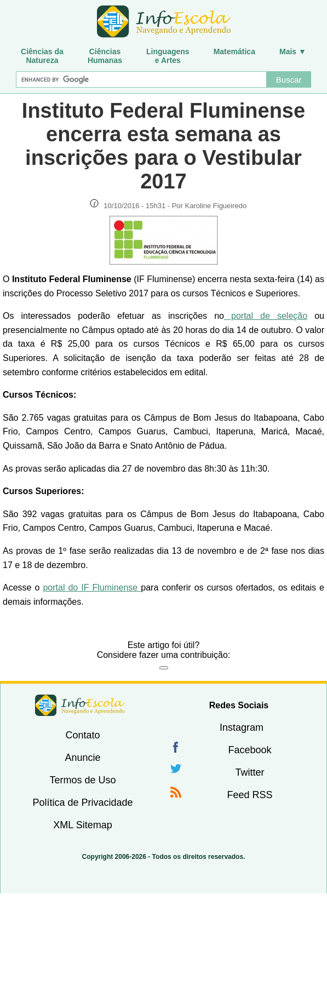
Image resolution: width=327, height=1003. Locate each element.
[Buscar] (141, 79)
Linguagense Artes (168, 56)
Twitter (249, 772)
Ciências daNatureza (42, 56)
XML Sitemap (82, 824)
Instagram (241, 727)
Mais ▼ (292, 51)
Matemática (234, 51)
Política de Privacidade (82, 802)
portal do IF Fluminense (92, 587)
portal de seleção (265, 315)
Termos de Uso (82, 780)
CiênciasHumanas (105, 56)
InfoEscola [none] (80, 705)
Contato (82, 735)
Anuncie (82, 757)
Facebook (249, 749)
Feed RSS (249, 794)
